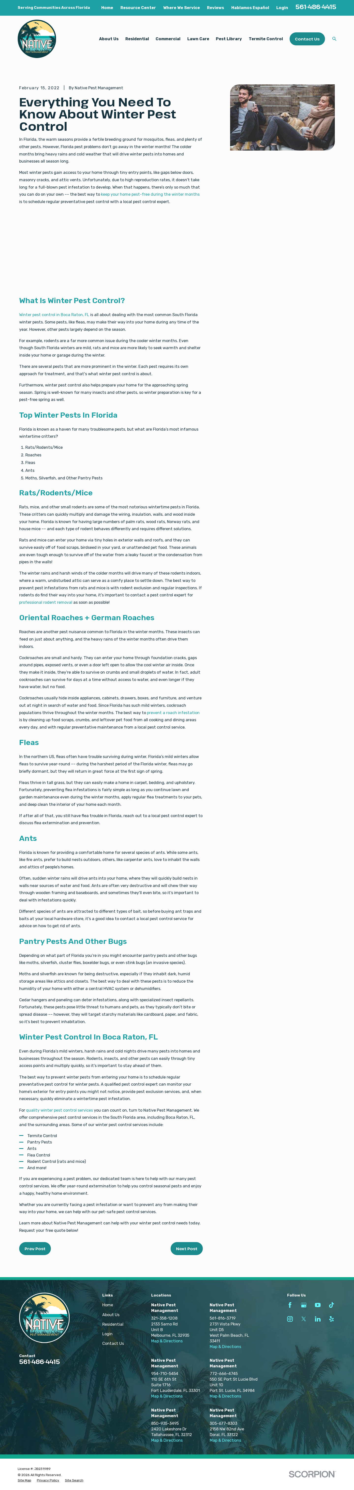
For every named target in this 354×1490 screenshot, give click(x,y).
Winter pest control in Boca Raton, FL (54, 314)
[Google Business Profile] (304, 1305)
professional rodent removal (45, 602)
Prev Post (35, 1248)
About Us (110, 1314)
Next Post (186, 1248)
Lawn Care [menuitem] (198, 39)
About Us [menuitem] (108, 39)
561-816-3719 (223, 1318)
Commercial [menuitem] (168, 39)
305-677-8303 (223, 1423)
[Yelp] (331, 1319)
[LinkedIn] (318, 1319)
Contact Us (307, 39)
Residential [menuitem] (137, 39)
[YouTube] (318, 1305)
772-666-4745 (224, 1373)
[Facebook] (290, 1305)
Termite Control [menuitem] (266, 39)
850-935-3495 (165, 1423)
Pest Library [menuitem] (229, 39)
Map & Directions (167, 1341)
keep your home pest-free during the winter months (150, 194)
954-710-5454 (164, 1373)
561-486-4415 (315, 7)
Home (107, 7)
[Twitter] (304, 1319)
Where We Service (181, 7)
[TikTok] (331, 1305)
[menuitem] (24, 1480)
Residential (112, 1324)
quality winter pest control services (59, 1110)
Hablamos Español (250, 7)
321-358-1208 (164, 1318)
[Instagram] (290, 1319)
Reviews (215, 7)
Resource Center (138, 7)
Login (282, 7)
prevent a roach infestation (173, 712)
